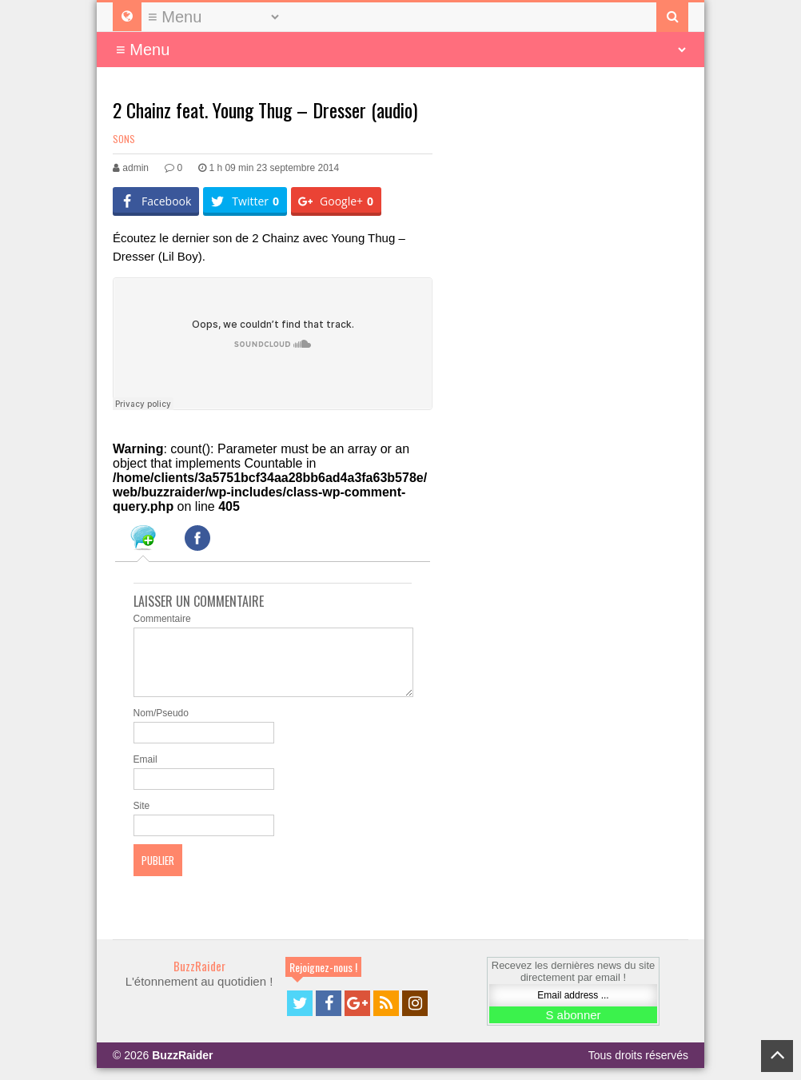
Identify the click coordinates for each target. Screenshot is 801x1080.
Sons (124, 138)
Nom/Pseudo (161, 725)
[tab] (143, 540)
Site (142, 817)
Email (145, 771)
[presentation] (143, 540)
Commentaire (162, 618)
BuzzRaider (199, 977)
